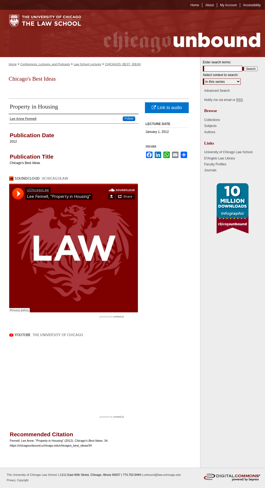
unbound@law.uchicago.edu (162, 474)
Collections (212, 120)
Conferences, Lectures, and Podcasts (45, 64)
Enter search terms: (217, 62)
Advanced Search (217, 91)
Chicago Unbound (177, 33)
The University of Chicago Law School (32, 474)
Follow (129, 118)
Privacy (11, 480)
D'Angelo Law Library (219, 158)
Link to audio (167, 107)
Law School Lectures (87, 64)
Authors (209, 132)
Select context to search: (220, 75)
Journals (210, 170)
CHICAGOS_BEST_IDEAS (123, 64)
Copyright (23, 480)
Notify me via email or (223, 100)
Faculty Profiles (215, 164)
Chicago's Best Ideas (32, 79)
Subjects (210, 126)
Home (12, 64)
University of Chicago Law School (228, 152)
